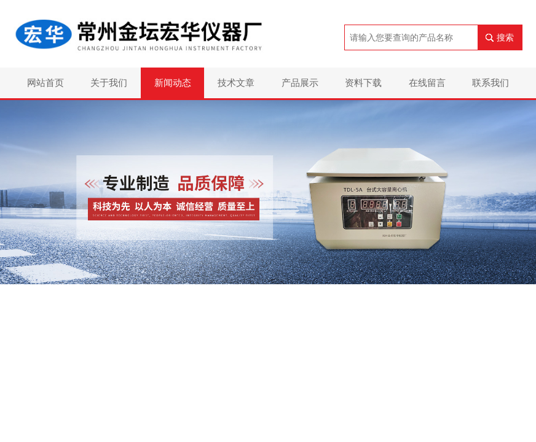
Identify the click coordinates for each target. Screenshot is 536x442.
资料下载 (363, 82)
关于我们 (108, 82)
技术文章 (236, 82)
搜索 (505, 37)
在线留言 (427, 82)
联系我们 (490, 82)
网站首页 (45, 82)
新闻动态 (172, 82)
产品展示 (300, 82)
